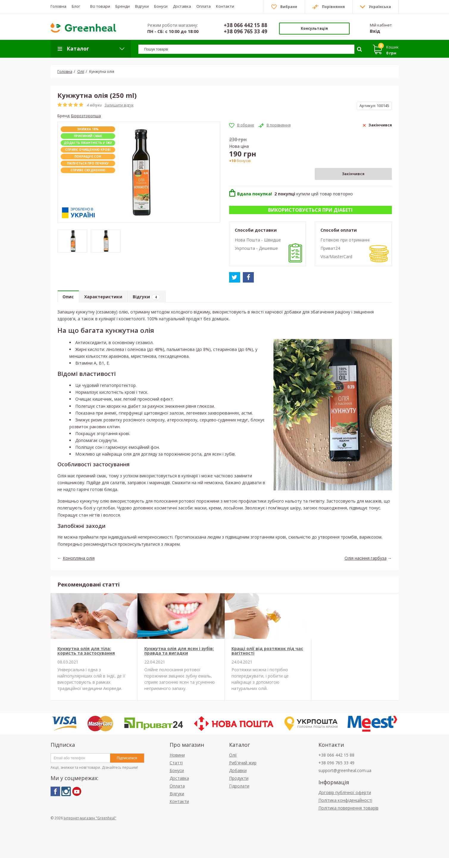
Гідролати (239, 786)
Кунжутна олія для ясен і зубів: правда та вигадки (179, 651)
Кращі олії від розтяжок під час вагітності (267, 651)
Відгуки (148, 297)
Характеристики (104, 297)
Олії (233, 755)
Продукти (238, 778)
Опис (68, 297)
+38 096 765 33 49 (245, 31)
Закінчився (353, 173)
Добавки (238, 770)
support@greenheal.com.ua (344, 770)
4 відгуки (94, 105)
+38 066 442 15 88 (245, 25)
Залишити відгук (119, 105)
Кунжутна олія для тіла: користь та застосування (86, 651)
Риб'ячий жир (242, 763)
